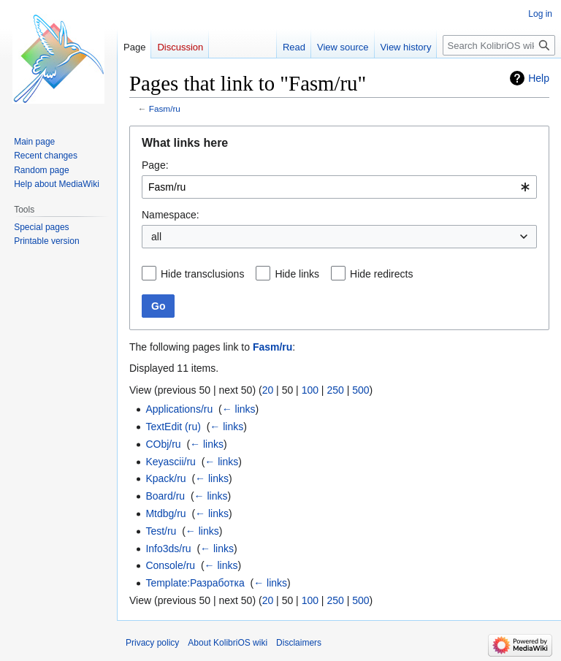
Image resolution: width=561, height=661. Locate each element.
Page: (155, 165)
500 (360, 390)
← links (239, 409)
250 (335, 390)
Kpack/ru (165, 478)
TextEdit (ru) (172, 426)
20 (268, 390)
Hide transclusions (202, 274)
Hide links (297, 274)
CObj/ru (162, 444)
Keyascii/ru (170, 461)
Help (538, 78)
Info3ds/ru (168, 548)
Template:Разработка (194, 583)
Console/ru (170, 565)
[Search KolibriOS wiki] (499, 45)
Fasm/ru (164, 108)
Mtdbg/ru (165, 513)
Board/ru (165, 496)
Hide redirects (381, 274)
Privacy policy (152, 643)
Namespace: (170, 215)
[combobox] (339, 187)
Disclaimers (298, 643)
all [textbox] (156, 236)
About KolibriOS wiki (227, 643)
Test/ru (160, 531)
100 (310, 390)
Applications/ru (179, 409)
